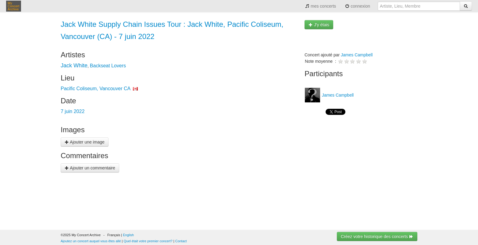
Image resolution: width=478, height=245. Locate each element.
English (128, 235)
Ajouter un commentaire (90, 167)
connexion (357, 6)
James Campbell (357, 54)
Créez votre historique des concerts (377, 236)
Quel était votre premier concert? (148, 241)
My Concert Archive (14, 6)
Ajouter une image (85, 142)
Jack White (74, 65)
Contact (181, 241)
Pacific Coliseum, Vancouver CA (95, 88)
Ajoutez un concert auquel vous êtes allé (91, 241)
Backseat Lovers (108, 65)
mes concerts (320, 6)
